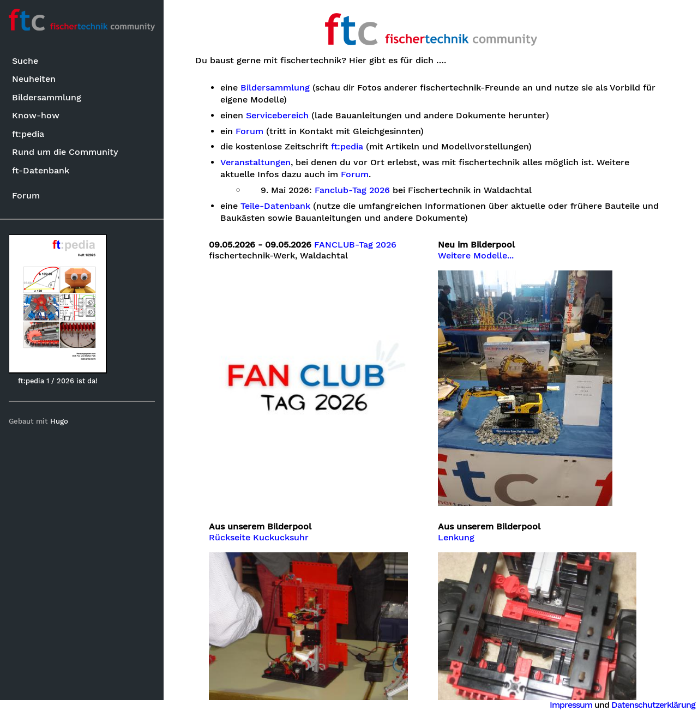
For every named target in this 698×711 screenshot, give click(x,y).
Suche (25, 61)
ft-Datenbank (40, 170)
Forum (26, 195)
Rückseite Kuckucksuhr (259, 538)
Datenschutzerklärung (653, 705)
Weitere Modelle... (476, 256)
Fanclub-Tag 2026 (352, 190)
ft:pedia (28, 134)
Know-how (35, 115)
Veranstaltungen (255, 162)
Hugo (59, 421)
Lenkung (456, 538)
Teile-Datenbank (275, 206)
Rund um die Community (65, 152)
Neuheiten (34, 79)
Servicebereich (277, 115)
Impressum (571, 705)
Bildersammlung (46, 97)
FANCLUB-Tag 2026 (355, 245)
